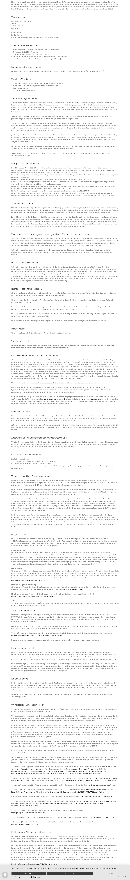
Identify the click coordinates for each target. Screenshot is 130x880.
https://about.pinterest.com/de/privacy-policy (97, 797)
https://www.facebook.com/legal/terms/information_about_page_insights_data (38, 771)
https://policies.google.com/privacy (105, 778)
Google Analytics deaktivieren (72, 589)
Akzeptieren (69, 873)
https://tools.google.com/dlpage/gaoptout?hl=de (28, 580)
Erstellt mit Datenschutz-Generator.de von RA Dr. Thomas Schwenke (34, 864)
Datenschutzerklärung (123, 876)
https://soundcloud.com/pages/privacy (24, 824)
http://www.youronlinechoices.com (23, 774)
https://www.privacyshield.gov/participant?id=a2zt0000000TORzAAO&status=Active (74, 792)
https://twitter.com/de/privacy (96, 790)
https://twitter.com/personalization (23, 792)
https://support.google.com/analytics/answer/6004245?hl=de (32, 596)
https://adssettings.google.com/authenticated (33, 780)
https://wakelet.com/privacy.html (102, 817)
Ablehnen (28, 873)
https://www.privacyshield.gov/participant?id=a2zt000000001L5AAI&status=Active (88, 780)
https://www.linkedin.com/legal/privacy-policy (96, 801)
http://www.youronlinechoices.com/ (92, 399)
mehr (111, 873)
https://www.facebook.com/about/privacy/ (79, 769)
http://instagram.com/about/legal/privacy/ (101, 785)
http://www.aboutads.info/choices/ (56, 399)
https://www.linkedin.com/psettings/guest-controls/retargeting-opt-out (38, 803)
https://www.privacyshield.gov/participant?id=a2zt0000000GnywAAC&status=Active (74, 774)
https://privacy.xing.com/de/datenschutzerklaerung (28, 813)
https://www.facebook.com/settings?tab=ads (87, 771)
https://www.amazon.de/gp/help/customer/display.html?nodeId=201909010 (37, 635)
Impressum (115, 876)
